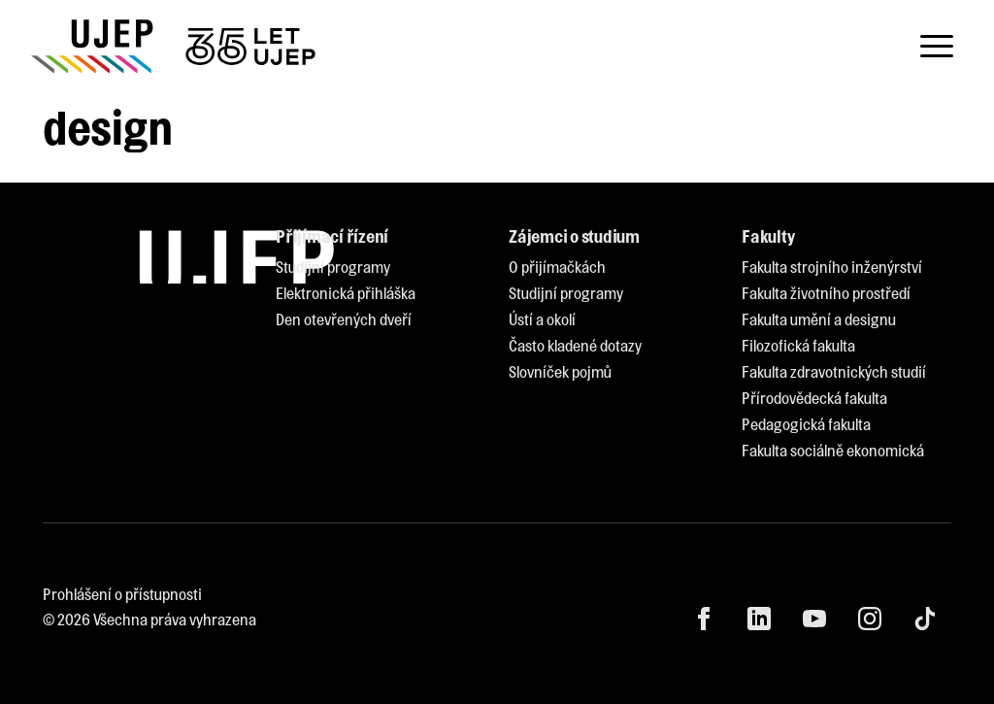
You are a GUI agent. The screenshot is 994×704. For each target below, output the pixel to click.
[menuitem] (333, 267)
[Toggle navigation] (937, 46)
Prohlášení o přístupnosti (122, 594)
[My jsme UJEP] (176, 46)
